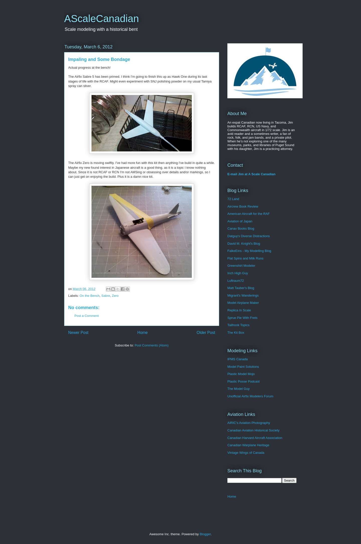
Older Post (206, 332)
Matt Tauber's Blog (240, 288)
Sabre (105, 296)
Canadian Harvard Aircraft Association (254, 438)
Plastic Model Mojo (241, 374)
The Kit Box (235, 332)
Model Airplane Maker (243, 303)
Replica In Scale (239, 310)
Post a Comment (86, 316)
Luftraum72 (235, 281)
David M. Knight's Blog (243, 243)
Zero (115, 296)
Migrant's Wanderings (243, 295)
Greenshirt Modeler (241, 265)
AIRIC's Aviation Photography (248, 423)
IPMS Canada (237, 359)
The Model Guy (238, 389)
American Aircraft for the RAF (248, 214)
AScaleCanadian (101, 18)
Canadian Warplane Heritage (248, 445)
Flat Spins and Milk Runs (245, 258)
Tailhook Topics (238, 325)
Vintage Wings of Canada (245, 453)
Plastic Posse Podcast (243, 381)
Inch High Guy (237, 273)
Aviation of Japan (239, 221)
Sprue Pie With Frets (242, 318)
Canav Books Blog (240, 228)
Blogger (205, 534)
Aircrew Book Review (242, 206)
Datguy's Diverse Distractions (248, 236)
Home (142, 332)
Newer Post (78, 332)
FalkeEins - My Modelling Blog (249, 251)
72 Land (233, 199)
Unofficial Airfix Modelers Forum (250, 396)
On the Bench (90, 296)
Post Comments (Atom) (151, 345)
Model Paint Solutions (243, 367)
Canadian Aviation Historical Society (253, 430)
